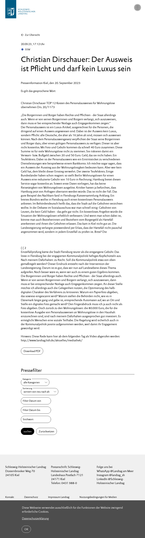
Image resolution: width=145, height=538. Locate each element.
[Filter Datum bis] (36, 410)
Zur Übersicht (32, 34)
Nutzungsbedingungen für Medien (98, 497)
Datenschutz (31, 497)
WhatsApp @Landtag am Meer (115, 471)
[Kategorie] (35, 382)
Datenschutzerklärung (35, 518)
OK (26, 529)
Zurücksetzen (46, 431)
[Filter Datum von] (36, 400)
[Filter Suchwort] (36, 419)
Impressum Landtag (58, 497)
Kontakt (9, 497)
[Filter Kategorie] (35, 382)
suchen (28, 431)
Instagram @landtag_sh (111, 475)
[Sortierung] (39, 391)
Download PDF (32, 351)
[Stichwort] (36, 419)
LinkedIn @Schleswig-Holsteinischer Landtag (110, 481)
